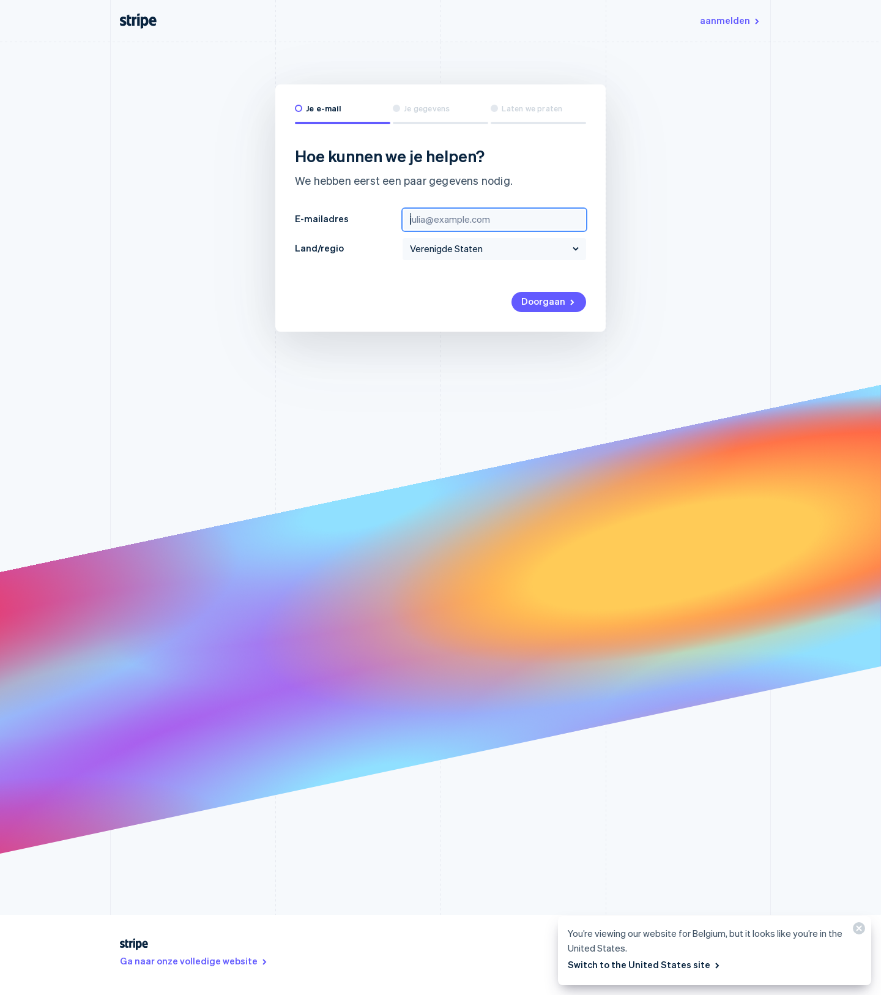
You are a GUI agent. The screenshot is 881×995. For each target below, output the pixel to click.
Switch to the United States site (644, 964)
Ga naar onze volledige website (194, 961)
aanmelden (730, 20)
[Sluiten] (857, 931)
